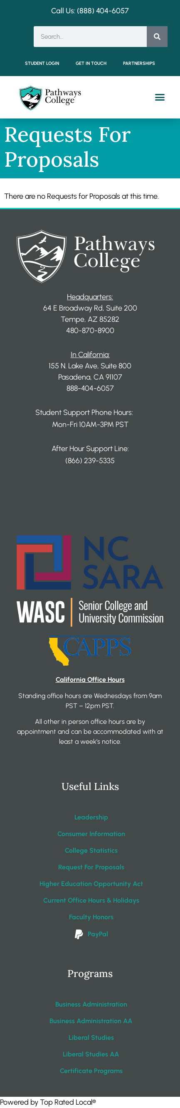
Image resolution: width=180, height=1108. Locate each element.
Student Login (42, 63)
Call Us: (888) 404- (81, 10)
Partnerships (139, 63)
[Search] (157, 36)
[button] (160, 97)
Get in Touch (91, 63)
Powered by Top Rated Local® (48, 1102)
